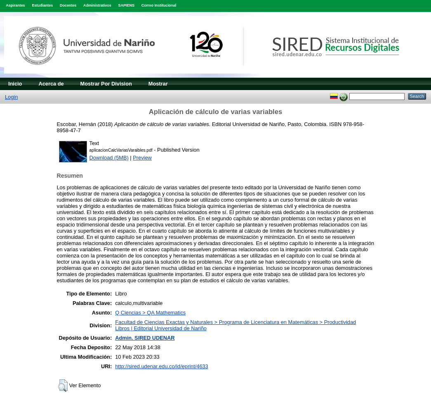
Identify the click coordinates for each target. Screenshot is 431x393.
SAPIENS (126, 5)
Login (11, 97)
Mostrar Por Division (106, 84)
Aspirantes (15, 5)
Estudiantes (42, 5)
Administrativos (97, 5)
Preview (142, 158)
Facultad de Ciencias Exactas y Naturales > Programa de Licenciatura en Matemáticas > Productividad (235, 322)
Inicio (15, 84)
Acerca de (51, 84)
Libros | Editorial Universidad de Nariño (161, 328)
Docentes (68, 5)
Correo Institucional (159, 5)
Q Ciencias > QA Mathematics (150, 313)
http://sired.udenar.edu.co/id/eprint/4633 (161, 366)
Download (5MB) (109, 158)
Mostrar (158, 84)
